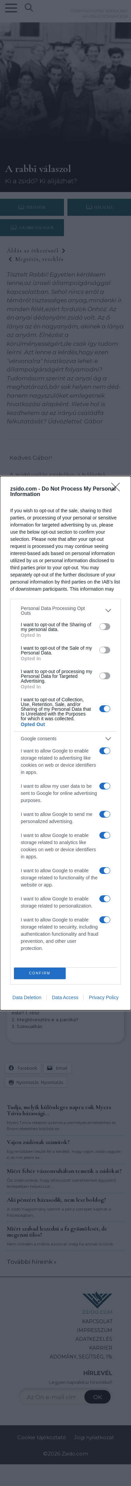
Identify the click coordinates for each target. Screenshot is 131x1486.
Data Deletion (27, 997)
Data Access (65, 997)
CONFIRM (39, 973)
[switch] (104, 626)
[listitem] (65, 610)
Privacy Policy (103, 997)
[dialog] (65, 743)
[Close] (117, 489)
